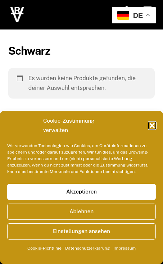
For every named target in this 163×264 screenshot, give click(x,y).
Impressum (124, 248)
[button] (152, 125)
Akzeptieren (81, 191)
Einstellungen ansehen (81, 231)
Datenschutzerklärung (87, 248)
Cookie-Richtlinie (44, 248)
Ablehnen (81, 211)
